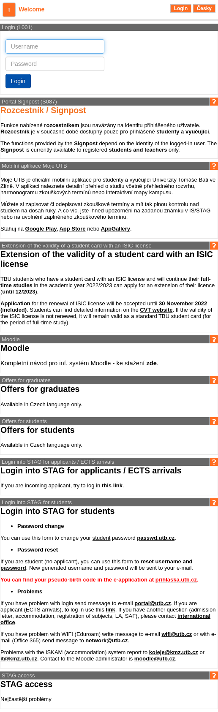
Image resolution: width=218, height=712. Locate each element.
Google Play (41, 229)
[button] (9, 10)
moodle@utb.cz (154, 658)
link (110, 609)
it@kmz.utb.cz (18, 658)
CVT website (156, 310)
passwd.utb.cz (155, 538)
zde (151, 363)
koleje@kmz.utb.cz (173, 652)
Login (181, 8)
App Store (72, 229)
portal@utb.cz (152, 603)
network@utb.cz (106, 640)
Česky (204, 8)
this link (112, 485)
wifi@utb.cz (176, 634)
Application (15, 303)
